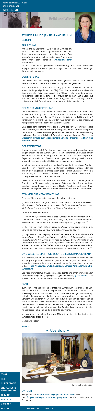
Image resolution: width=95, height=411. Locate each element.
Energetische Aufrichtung (8, 389)
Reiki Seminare (11, 6)
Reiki (3, 379)
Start (4, 374)
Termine (5, 395)
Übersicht (57, 330)
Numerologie (8, 383)
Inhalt (49, 408)
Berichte (6, 399)
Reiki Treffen (10, 10)
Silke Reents (81, 275)
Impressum (32, 408)
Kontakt (6, 408)
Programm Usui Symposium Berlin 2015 (55, 394)
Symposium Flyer (63, 59)
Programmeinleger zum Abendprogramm (47, 397)
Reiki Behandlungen (15, 2)
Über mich (6, 404)
